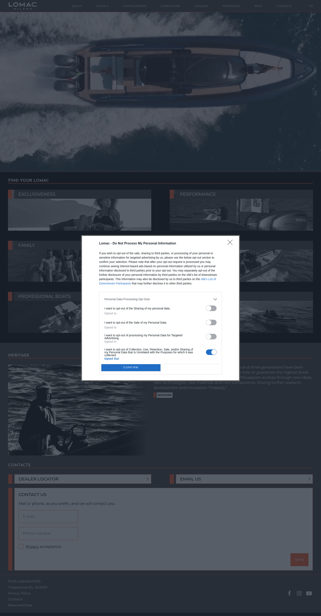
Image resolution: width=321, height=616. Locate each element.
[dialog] (160, 308)
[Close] (231, 244)
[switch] (211, 308)
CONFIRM (131, 367)
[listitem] (160, 299)
